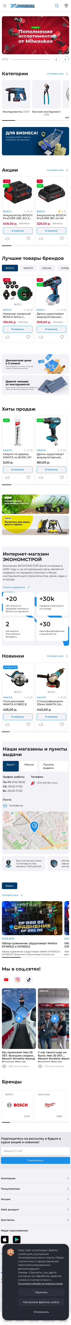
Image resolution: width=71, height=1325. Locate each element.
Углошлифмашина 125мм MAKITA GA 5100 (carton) (50, 703)
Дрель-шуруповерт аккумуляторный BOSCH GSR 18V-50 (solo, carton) (50, 315)
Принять (41, 1292)
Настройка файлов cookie (41, 1302)
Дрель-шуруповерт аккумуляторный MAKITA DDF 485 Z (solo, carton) (50, 455)
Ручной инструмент (46, 113)
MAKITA (28, 268)
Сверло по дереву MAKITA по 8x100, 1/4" (17, 455)
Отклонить (41, 1312)
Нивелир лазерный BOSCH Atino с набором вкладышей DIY (17, 315)
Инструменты (16, 111)
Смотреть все (55, 73)
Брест (11, 764)
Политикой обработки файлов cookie (40, 1283)
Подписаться (35, 1160)
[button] (34, 827)
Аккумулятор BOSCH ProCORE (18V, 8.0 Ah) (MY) (17, 217)
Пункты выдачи (48, 766)
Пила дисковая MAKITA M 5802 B (15, 703)
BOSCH (7, 211)
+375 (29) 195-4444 (47, 782)
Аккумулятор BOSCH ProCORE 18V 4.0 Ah (51, 217)
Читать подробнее (14, 587)
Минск (29, 764)
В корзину (18, 230)
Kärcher (46, 268)
